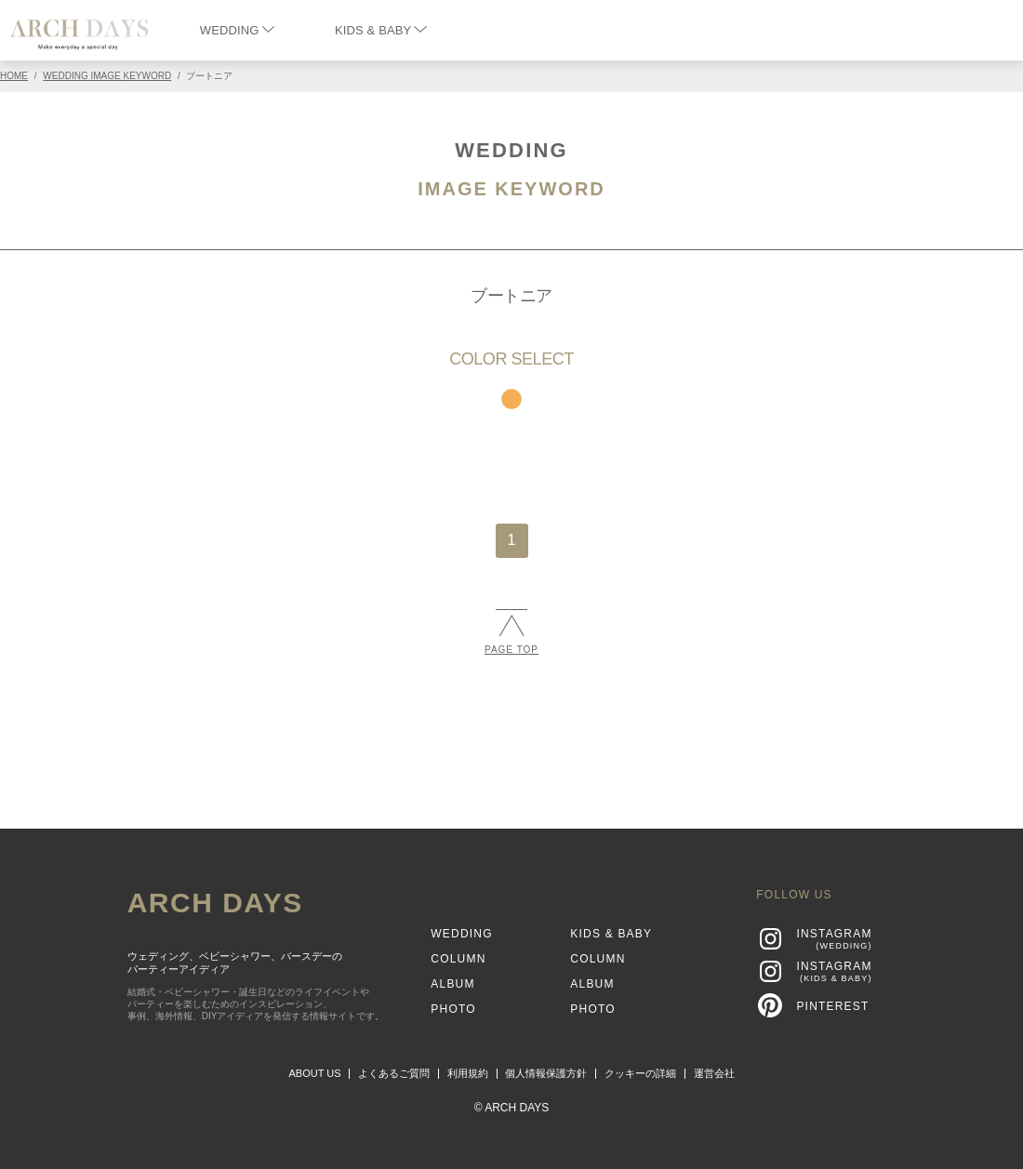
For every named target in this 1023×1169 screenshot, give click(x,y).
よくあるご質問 (394, 1073)
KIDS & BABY (381, 30)
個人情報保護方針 (546, 1073)
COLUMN (458, 958)
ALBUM (452, 983)
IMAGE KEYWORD (511, 189)
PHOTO (453, 1009)
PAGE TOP (511, 632)
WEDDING (237, 30)
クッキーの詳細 (640, 1073)
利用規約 (467, 1073)
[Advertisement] (511, 734)
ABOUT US (315, 1073)
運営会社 (714, 1073)
